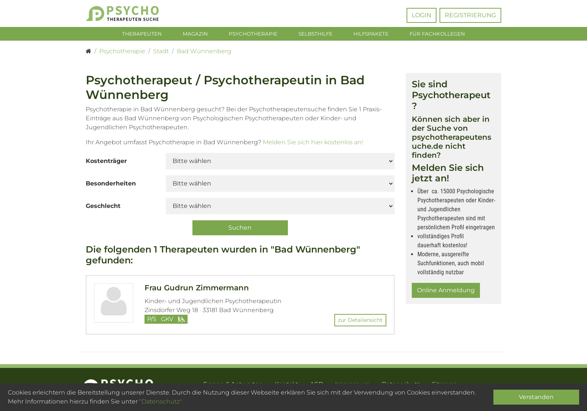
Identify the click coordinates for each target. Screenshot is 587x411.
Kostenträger (106, 162)
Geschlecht (103, 207)
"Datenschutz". (161, 401)
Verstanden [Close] (536, 397)
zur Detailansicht (360, 321)
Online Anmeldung (446, 291)
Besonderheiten (111, 184)
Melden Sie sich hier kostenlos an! (313, 143)
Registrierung (470, 15)
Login (421, 15)
